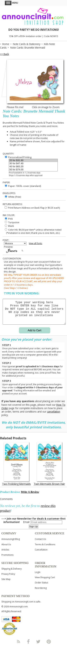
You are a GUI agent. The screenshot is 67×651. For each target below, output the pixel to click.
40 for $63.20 (33, 166)
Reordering (41, 592)
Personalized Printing (18, 157)
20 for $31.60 (33, 160)
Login (37, 576)
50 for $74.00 (33, 169)
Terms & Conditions (45, 548)
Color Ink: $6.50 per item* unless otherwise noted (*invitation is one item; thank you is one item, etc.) (32, 231)
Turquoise (12, 222)
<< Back (4, 54)
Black (9, 225)
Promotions (7, 559)
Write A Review (30, 496)
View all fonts (35, 243)
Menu (11, 2)
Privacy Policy (8, 578)
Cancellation (41, 554)
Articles (5, 554)
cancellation (53, 416)
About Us (6, 548)
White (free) (13, 196)
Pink (9, 218)
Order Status (41, 586)
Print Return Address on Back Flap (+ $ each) (32, 207)
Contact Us (40, 543)
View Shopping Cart (45, 581)
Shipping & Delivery (11, 573)
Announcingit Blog (10, 543)
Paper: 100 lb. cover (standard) (23, 186)
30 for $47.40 (33, 163)
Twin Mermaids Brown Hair (49, 488)
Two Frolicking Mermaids (16, 488)
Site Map (6, 583)
